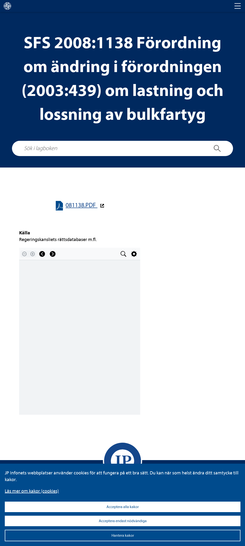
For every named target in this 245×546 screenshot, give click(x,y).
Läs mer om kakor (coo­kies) (32, 491)
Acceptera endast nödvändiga (123, 521)
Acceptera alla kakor (122, 507)
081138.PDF (81, 205)
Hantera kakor (122, 535)
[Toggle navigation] (237, 6)
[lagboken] (7, 6)
